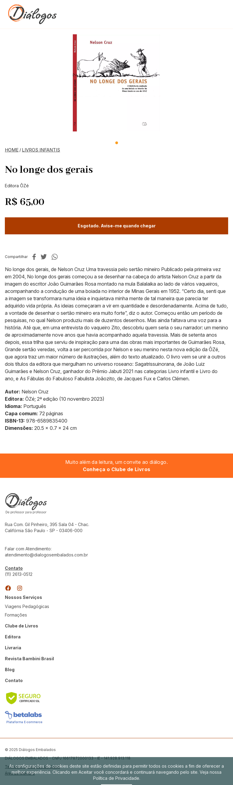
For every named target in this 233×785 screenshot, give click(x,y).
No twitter (44, 256)
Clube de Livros (21, 625)
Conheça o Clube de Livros (116, 469)
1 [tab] (116, 142)
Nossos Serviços (23, 597)
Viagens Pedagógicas (27, 606)
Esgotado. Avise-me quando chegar (117, 225)
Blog (10, 669)
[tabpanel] (116, 83)
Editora (13, 636)
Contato (14, 680)
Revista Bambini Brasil (29, 658)
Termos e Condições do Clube (32, 767)
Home (12, 150)
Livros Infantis (41, 150)
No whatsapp (55, 257)
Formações (16, 614)
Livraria (13, 647)
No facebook (34, 257)
